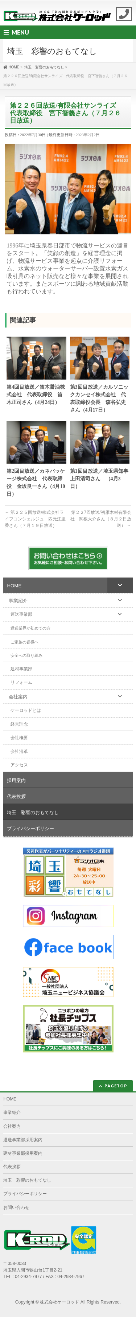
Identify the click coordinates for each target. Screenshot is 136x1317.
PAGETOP (115, 1085)
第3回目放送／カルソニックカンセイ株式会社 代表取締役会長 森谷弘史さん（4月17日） (99, 398)
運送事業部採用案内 (22, 1139)
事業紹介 (12, 1112)
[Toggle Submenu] (120, 585)
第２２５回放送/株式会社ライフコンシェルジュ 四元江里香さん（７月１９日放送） (35, 519)
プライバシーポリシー (25, 1193)
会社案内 (12, 1126)
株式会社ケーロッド (59, 1302)
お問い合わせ (16, 1207)
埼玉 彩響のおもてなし (27, 1180)
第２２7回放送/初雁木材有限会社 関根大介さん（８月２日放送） (100, 519)
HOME (9, 1099)
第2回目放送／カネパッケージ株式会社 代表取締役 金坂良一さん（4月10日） (36, 482)
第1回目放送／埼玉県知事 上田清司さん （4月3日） (99, 478)
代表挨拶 (12, 1166)
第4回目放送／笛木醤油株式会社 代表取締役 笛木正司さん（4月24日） (36, 394)
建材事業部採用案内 (22, 1153)
